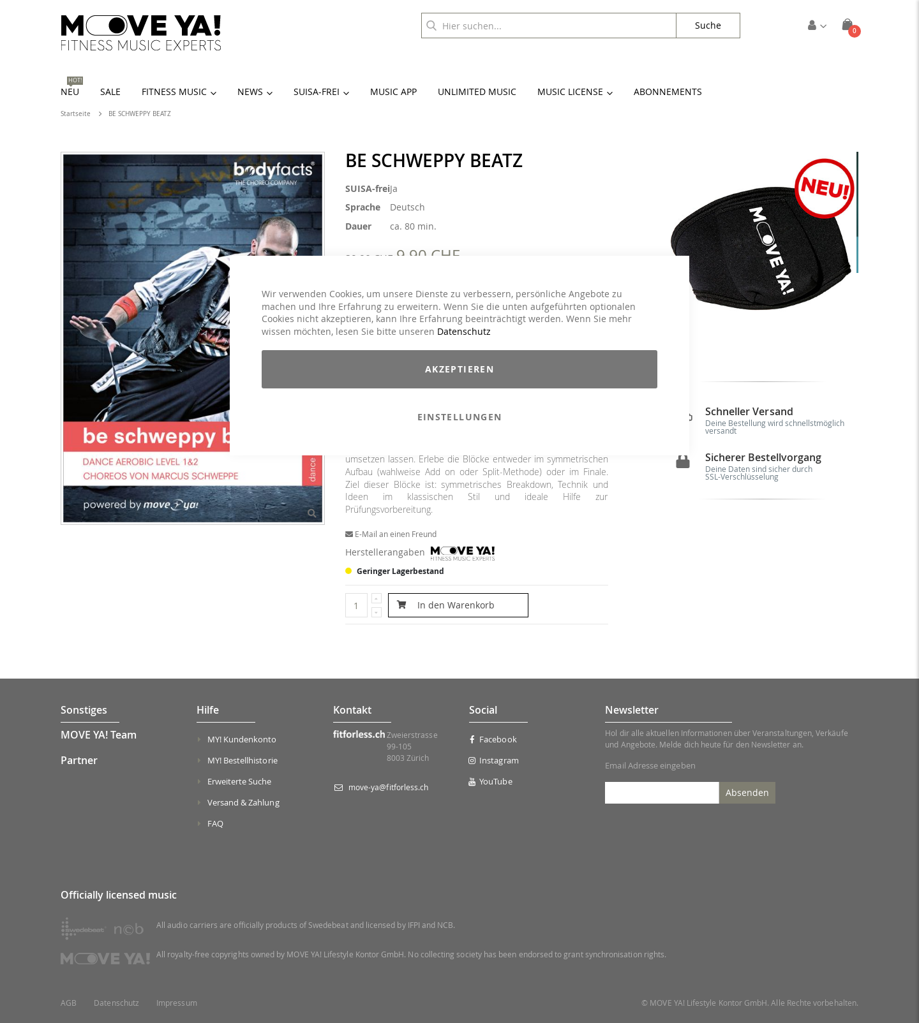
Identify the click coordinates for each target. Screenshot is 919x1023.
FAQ (215, 823)
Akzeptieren (459, 369)
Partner (79, 760)
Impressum (176, 1003)
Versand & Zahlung (243, 802)
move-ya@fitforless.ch (388, 787)
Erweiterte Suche (239, 781)
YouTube (490, 781)
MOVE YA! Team (99, 735)
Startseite (76, 114)
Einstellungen (459, 417)
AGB (69, 1003)
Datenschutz (464, 331)
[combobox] (548, 25)
